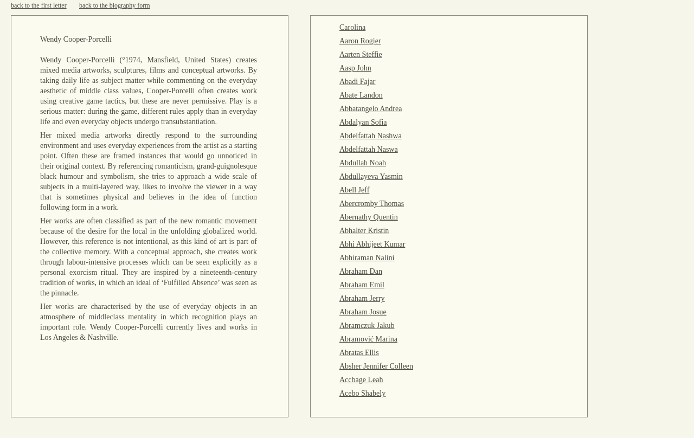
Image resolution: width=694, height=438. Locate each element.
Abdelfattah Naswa (368, 149)
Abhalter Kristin (364, 231)
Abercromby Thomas (371, 203)
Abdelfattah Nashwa (370, 136)
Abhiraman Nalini (366, 258)
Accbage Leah (361, 380)
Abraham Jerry (362, 298)
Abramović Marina (368, 339)
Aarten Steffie (360, 54)
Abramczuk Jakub (366, 325)
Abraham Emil (361, 285)
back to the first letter (39, 5)
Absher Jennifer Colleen (376, 366)
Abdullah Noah (362, 163)
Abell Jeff (354, 190)
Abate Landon (361, 95)
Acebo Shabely (362, 393)
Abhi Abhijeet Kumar (372, 244)
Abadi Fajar (357, 82)
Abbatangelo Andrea (370, 109)
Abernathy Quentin (368, 217)
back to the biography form (114, 5)
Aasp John (355, 68)
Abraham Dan (360, 271)
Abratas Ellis (359, 353)
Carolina (352, 27)
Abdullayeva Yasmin (371, 176)
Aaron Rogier (360, 41)
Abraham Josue (363, 312)
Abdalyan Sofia (363, 122)
